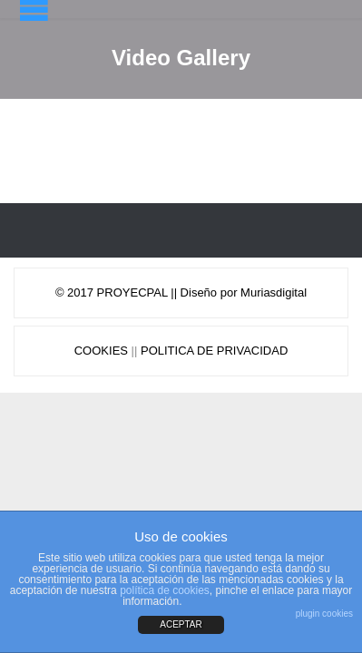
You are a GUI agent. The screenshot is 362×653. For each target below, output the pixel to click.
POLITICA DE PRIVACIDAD (214, 350)
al (302, 292)
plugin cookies (324, 614)
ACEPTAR (181, 624)
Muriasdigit (269, 292)
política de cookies (165, 590)
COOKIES (101, 350)
